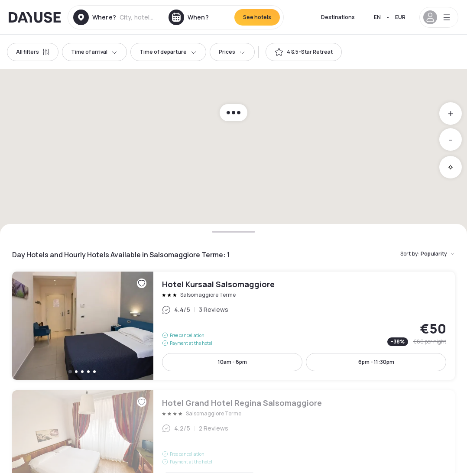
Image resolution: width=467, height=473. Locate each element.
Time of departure (168, 51)
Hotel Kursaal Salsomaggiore (233, 326)
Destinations (338, 17)
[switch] (304, 52)
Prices (232, 51)
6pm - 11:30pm (376, 362)
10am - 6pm (232, 362)
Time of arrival (94, 51)
